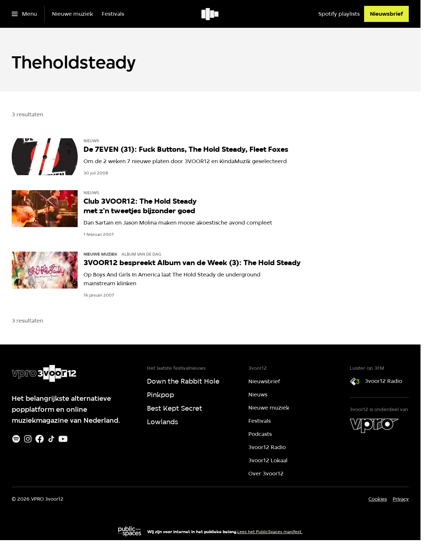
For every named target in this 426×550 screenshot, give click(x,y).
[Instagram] (27, 438)
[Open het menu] (24, 14)
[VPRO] (374, 425)
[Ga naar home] (210, 14)
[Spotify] (16, 438)
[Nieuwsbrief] (386, 14)
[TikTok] (51, 438)
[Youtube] (63, 438)
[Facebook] (39, 438)
